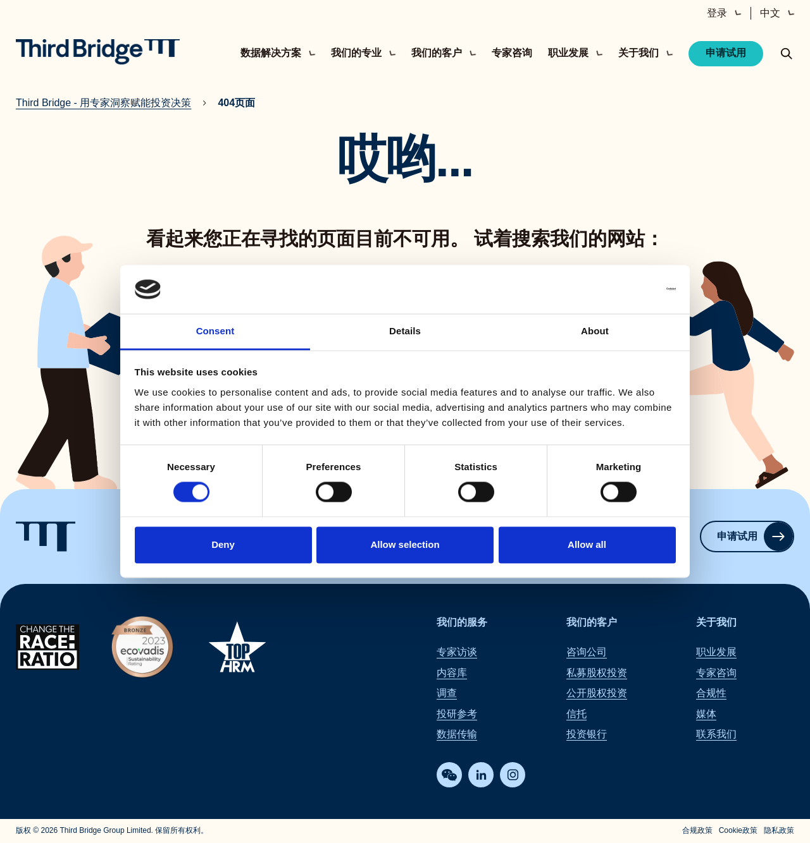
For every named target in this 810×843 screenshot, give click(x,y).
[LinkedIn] (481, 775)
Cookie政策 (738, 831)
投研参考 (457, 713)
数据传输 (457, 734)
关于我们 (716, 622)
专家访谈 (457, 652)
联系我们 (716, 734)
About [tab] (595, 330)
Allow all (587, 544)
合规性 (711, 693)
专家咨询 (512, 52)
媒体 (706, 713)
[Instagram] (512, 775)
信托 (576, 713)
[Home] (98, 51)
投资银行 (586, 734)
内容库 (452, 672)
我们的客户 (591, 622)
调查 (447, 693)
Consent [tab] (215, 330)
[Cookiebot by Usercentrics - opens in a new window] (620, 289)
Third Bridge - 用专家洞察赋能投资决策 (103, 102)
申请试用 (726, 52)
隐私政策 (779, 831)
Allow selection (404, 544)
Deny (223, 544)
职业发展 (716, 652)
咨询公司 (586, 652)
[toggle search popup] (786, 53)
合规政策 (697, 831)
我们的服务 (462, 622)
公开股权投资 (596, 693)
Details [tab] (405, 330)
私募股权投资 (596, 672)
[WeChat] (449, 775)
